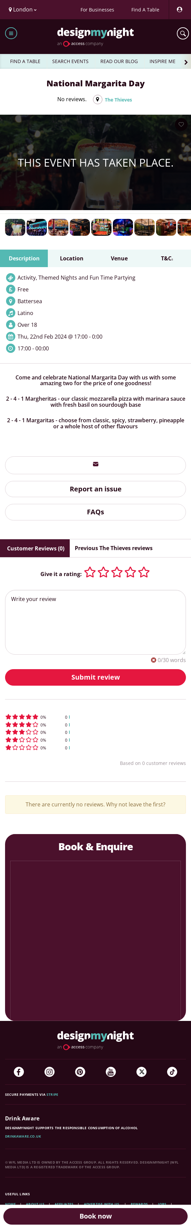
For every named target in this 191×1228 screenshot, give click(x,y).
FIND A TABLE (25, 61)
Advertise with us (101, 1204)
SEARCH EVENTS (70, 61)
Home (10, 1204)
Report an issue (96, 488)
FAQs (95, 511)
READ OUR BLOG (119, 61)
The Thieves (118, 99)
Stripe (52, 1094)
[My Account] (179, 9)
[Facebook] (19, 1072)
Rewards (139, 1204)
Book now (95, 1216)
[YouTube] (111, 1072)
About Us (35, 1204)
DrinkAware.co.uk (23, 1136)
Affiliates (64, 1204)
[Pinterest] (80, 1072)
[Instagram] (49, 1072)
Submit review (95, 677)
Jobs (162, 1204)
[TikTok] (172, 1072)
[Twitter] (141, 1072)
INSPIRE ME (163, 61)
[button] (95, 717)
